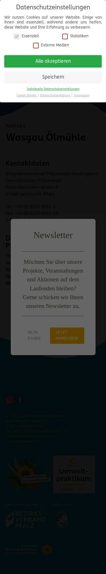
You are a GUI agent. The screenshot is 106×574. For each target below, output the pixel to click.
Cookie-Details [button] (27, 94)
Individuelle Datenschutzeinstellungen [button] (53, 88)
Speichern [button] (53, 76)
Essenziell (26, 35)
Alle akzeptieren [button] (53, 60)
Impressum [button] (82, 94)
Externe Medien (51, 44)
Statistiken (75, 35)
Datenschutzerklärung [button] (55, 94)
